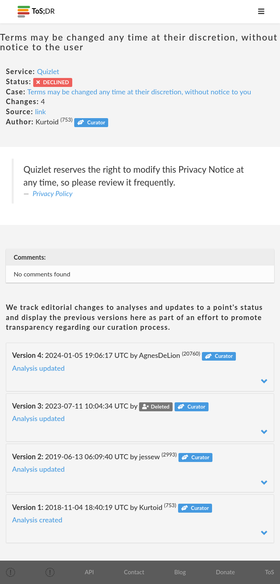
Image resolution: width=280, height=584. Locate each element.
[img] (10, 572)
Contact (134, 571)
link (40, 111)
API (89, 571)
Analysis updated (38, 368)
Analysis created (37, 519)
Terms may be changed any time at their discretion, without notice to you (139, 91)
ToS (269, 571)
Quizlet (48, 71)
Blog (179, 571)
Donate (225, 571)
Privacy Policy (53, 193)
